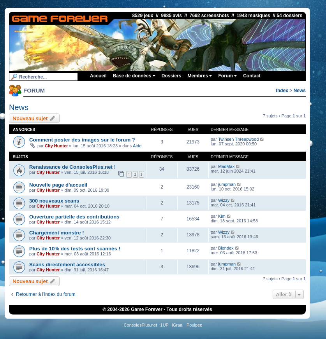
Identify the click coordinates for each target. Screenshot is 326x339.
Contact (252, 76)
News (300, 90)
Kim (222, 216)
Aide (137, 145)
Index (282, 90)
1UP (164, 325)
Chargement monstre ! (56, 233)
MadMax (226, 166)
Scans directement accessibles (67, 264)
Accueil (98, 76)
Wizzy (223, 200)
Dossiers (172, 76)
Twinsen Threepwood (238, 139)
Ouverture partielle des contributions (74, 217)
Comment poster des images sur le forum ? (82, 140)
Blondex (226, 248)
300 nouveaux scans (54, 201)
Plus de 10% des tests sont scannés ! (74, 249)
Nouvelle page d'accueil (58, 185)
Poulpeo (194, 325)
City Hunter (56, 145)
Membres (199, 76)
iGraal (177, 325)
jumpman (227, 184)
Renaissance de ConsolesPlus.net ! (72, 167)
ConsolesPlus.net (140, 325)
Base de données (134, 76)
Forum (227, 76)
